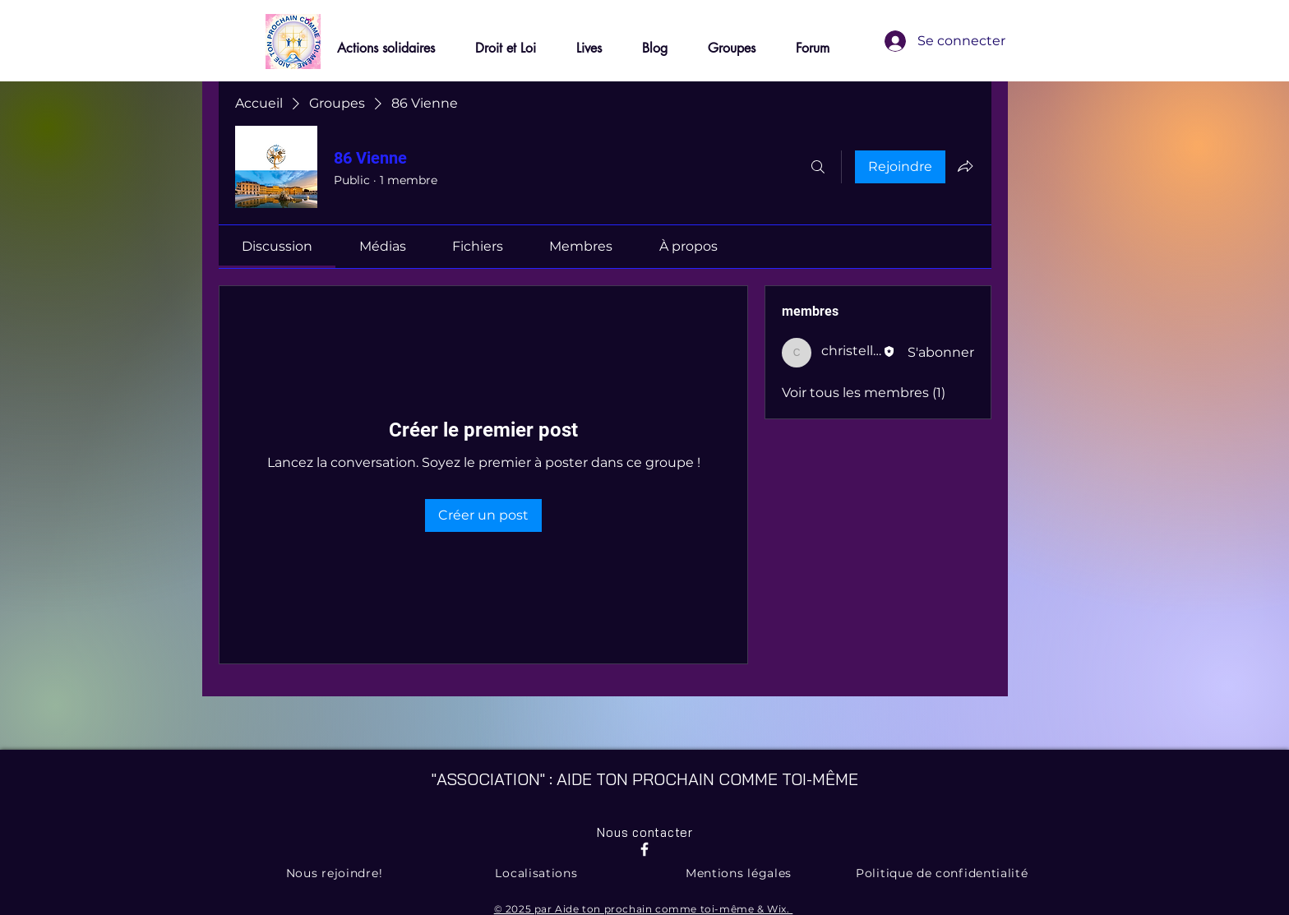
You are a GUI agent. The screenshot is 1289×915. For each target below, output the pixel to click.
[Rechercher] (818, 166)
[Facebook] (644, 849)
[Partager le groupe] (965, 166)
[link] (277, 246)
